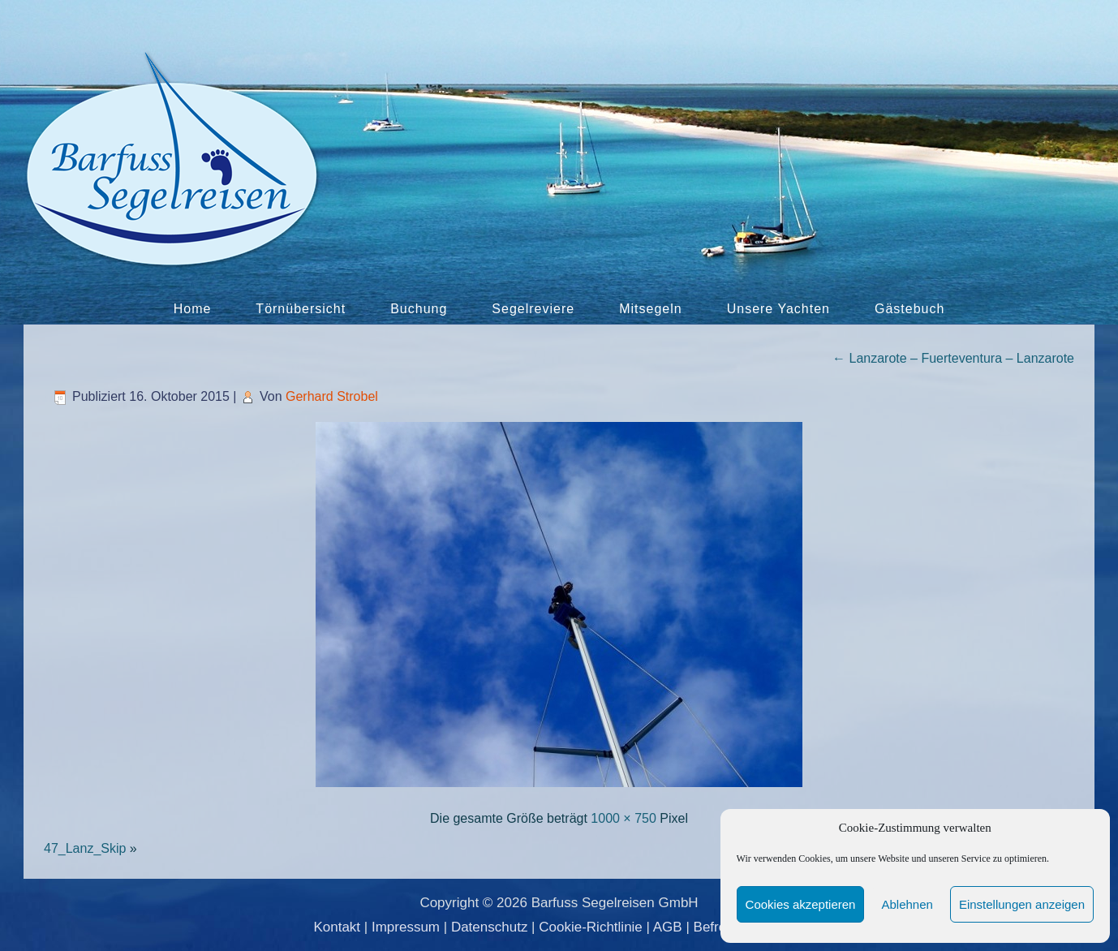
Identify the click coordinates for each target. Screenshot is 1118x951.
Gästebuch (909, 309)
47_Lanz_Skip (85, 848)
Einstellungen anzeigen (1022, 904)
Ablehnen (906, 904)
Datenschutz (489, 927)
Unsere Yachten (778, 309)
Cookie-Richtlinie (591, 927)
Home (193, 309)
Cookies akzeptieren (801, 904)
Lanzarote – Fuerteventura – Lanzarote (953, 358)
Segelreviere (533, 309)
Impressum (406, 927)
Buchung (418, 309)
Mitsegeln (650, 309)
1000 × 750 (623, 818)
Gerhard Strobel (332, 396)
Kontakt (336, 927)
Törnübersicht (301, 309)
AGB (667, 927)
